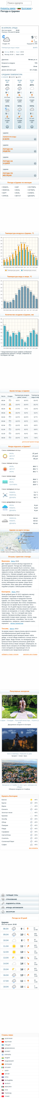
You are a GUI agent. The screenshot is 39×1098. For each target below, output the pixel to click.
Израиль (8, 1054)
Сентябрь (13, 484)
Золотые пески (7, 812)
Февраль (12, 495)
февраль (5, 190)
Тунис (7, 1096)
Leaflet (2, 550)
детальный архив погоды (30, 442)
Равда (4, 828)
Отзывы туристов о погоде (19, 557)
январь (5, 187)
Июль (11, 453)
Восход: (7, 52)
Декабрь (12, 497)
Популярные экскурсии (19, 691)
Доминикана (10, 1048)
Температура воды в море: (11, 47)
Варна (4, 806)
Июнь (11, 458)
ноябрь (31, 193)
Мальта (7, 1083)
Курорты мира (8, 8)
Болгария (26, 8)
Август (12, 456)
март (4, 193)
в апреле (5, 77)
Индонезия (9, 1061)
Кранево (5, 816)
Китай (7, 1074)
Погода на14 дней (8, 162)
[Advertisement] (19, 24)
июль (17, 193)
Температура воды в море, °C (19, 276)
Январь (12, 492)
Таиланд (8, 1093)
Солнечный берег (8, 841)
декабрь (31, 196)
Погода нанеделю (8, 150)
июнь (17, 190)
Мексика (8, 1086)
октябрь (31, 190)
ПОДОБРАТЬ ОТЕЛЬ (13, 903)
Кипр (7, 1070)
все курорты (33, 848)
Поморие (5, 825)
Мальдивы (9, 1080)
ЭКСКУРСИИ (10, 912)
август (18, 196)
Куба (6, 1077)
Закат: (18, 52)
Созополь (5, 838)
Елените (5, 809)
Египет (7, 1051)
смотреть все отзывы (30, 654)
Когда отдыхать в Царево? (19, 446)
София (4, 844)
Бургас (4, 803)
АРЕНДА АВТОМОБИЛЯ (14, 907)
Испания (8, 1064)
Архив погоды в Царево (19, 391)
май (17, 187)
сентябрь (32, 187)
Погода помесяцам (8, 174)
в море (9, 138)
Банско (4, 800)
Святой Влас (6, 835)
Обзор (4, 822)
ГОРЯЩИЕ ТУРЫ (12, 895)
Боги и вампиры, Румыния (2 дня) (19, 754)
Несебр (4, 819)
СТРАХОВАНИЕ (11, 899)
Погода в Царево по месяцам (19, 182)
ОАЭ (6, 1090)
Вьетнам (8, 1042)
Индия (7, 1058)
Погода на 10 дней (19, 918)
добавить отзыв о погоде (10, 654)
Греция (8, 1045)
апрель (5, 196)
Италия (8, 1067)
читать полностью (16, 623)
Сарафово (5, 832)
